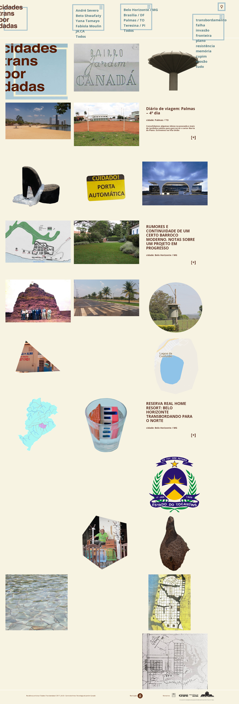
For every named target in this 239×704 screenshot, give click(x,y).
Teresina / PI (134, 25)
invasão (202, 30)
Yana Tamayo (88, 20)
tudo (200, 66)
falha (200, 25)
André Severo (87, 10)
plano (201, 40)
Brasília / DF (134, 15)
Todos (129, 30)
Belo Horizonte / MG (141, 9)
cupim (201, 56)
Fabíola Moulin (88, 26)
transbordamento (211, 20)
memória (203, 51)
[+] (193, 137)
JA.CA (80, 31)
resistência (205, 45)
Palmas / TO (134, 20)
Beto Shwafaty (88, 15)
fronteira (204, 35)
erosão (201, 61)
